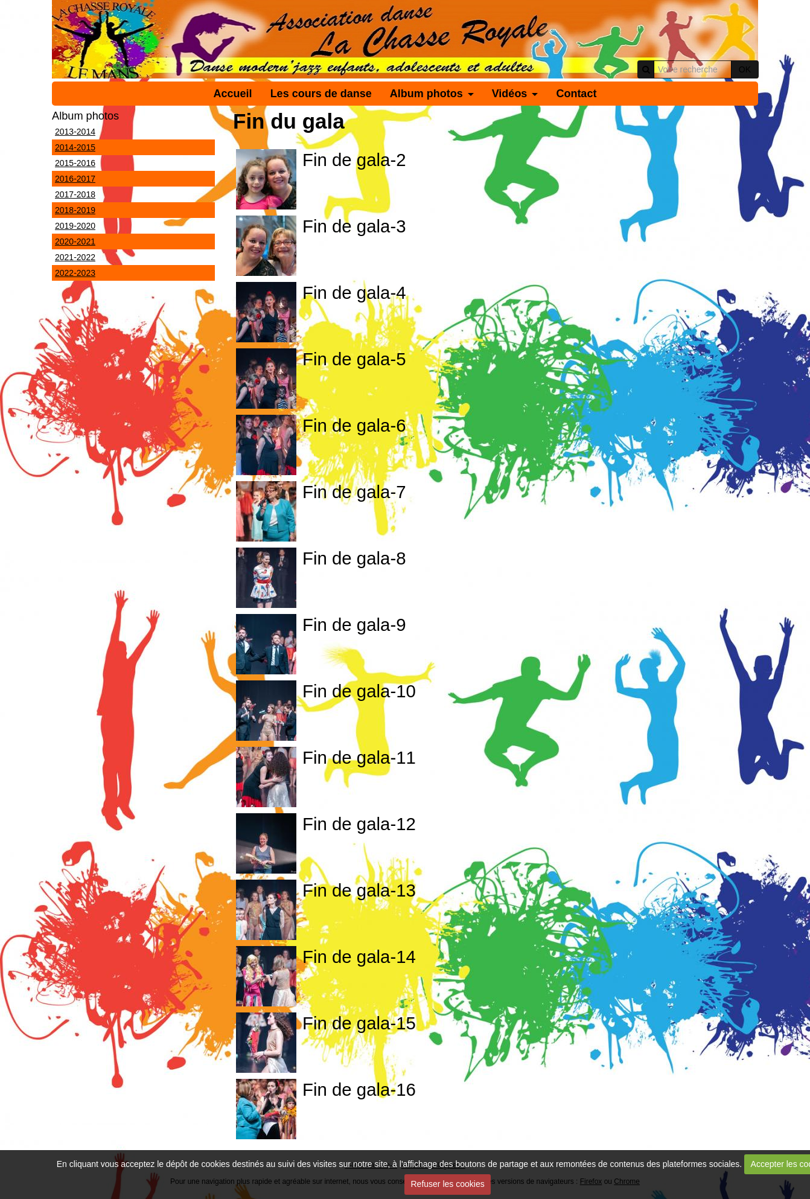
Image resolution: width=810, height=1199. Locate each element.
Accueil (233, 94)
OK (745, 69)
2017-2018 (75, 194)
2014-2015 (75, 147)
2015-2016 (75, 163)
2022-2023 (75, 273)
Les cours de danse (321, 94)
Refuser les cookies (448, 1184)
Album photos (426, 94)
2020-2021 (75, 241)
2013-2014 (75, 131)
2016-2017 (75, 179)
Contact (576, 94)
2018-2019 (75, 210)
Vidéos (510, 94)
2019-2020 (75, 226)
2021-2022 (75, 257)
